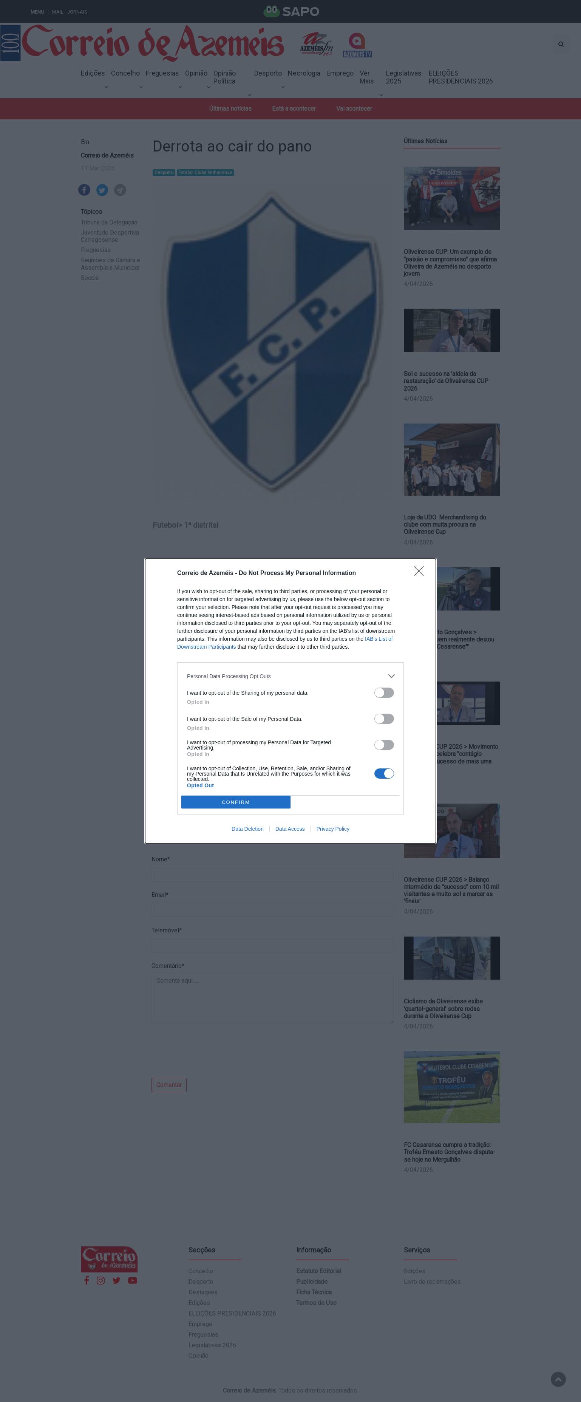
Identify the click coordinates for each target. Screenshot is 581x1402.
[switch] (384, 693)
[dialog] (290, 701)
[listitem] (290, 676)
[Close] (421, 573)
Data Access (290, 829)
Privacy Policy (333, 829)
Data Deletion (248, 829)
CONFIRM (236, 802)
